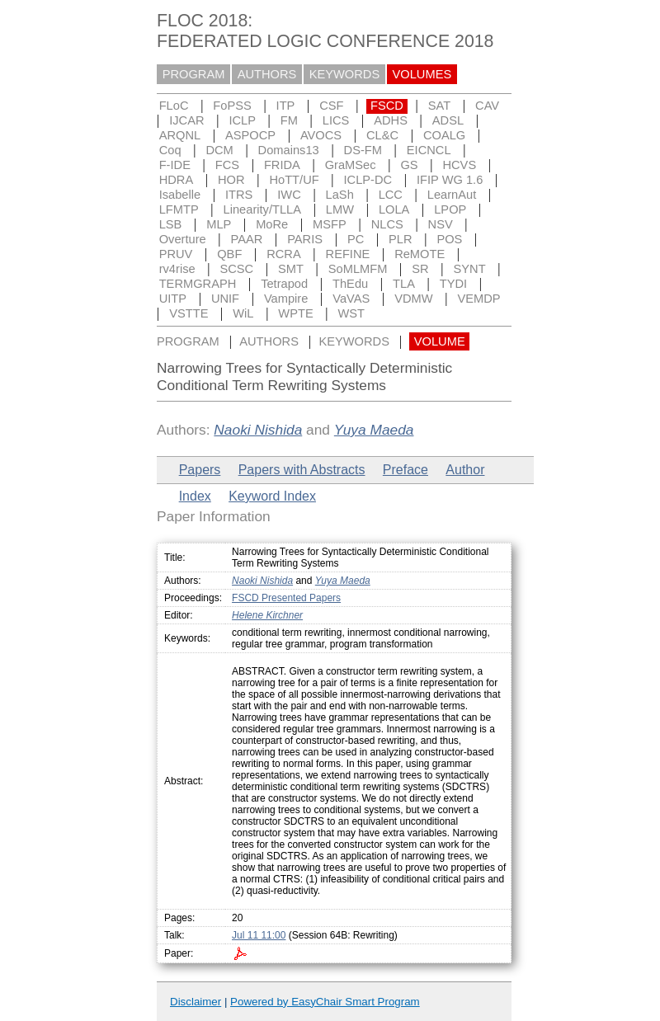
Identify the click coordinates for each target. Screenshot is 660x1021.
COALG (444, 135)
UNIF (225, 298)
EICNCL (429, 150)
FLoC (174, 105)
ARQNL (180, 135)
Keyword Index (272, 496)
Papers (200, 470)
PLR (400, 239)
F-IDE (175, 165)
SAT (439, 105)
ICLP (242, 120)
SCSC (236, 268)
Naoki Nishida (258, 429)
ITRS (238, 194)
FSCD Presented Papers (286, 598)
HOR (231, 179)
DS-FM (363, 150)
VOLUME (439, 341)
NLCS (387, 224)
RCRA (283, 254)
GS (408, 165)
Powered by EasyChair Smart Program (325, 1001)
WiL (243, 313)
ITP (285, 105)
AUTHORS (267, 74)
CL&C (382, 135)
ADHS (391, 120)
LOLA (394, 209)
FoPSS (232, 105)
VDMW (413, 298)
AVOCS (321, 135)
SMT (291, 268)
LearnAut (451, 194)
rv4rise (177, 268)
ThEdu (350, 283)
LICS (336, 120)
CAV (487, 105)
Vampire (286, 298)
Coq (170, 150)
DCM (219, 150)
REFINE (348, 254)
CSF (331, 105)
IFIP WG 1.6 (450, 179)
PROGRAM (194, 74)
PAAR (247, 239)
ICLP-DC (368, 179)
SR (420, 268)
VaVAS (351, 298)
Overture (182, 239)
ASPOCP (250, 135)
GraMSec (350, 165)
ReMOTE (419, 254)
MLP (218, 224)
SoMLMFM (358, 268)
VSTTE (188, 313)
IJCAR (186, 120)
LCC (391, 194)
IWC (289, 194)
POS (449, 239)
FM (289, 120)
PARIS (305, 239)
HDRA (176, 179)
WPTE (295, 313)
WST (351, 313)
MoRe (272, 224)
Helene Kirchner (267, 615)
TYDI (453, 283)
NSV (440, 224)
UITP (172, 298)
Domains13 (288, 150)
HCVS (459, 165)
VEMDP (478, 298)
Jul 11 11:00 (258, 935)
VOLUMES (422, 74)
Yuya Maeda (374, 429)
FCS (227, 165)
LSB (170, 224)
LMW (340, 209)
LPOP (450, 209)
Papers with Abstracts (301, 470)
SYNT (470, 268)
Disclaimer (195, 1001)
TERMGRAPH (198, 283)
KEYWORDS (344, 74)
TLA (404, 283)
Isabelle (180, 194)
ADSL (448, 120)
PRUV (176, 254)
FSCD (386, 105)
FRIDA (282, 165)
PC (355, 239)
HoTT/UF (293, 179)
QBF (229, 254)
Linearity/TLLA (263, 209)
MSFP (329, 224)
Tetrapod (284, 283)
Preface (405, 470)
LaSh (340, 194)
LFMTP (179, 209)
